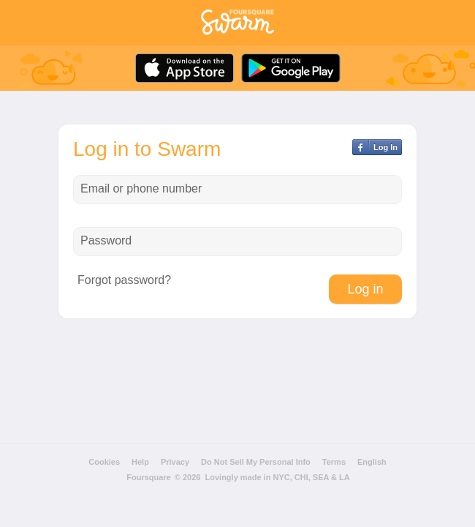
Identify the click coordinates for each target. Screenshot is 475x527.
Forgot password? (124, 280)
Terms (334, 462)
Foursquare (148, 477)
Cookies (104, 462)
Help (140, 462)
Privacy (175, 462)
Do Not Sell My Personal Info (256, 462)
